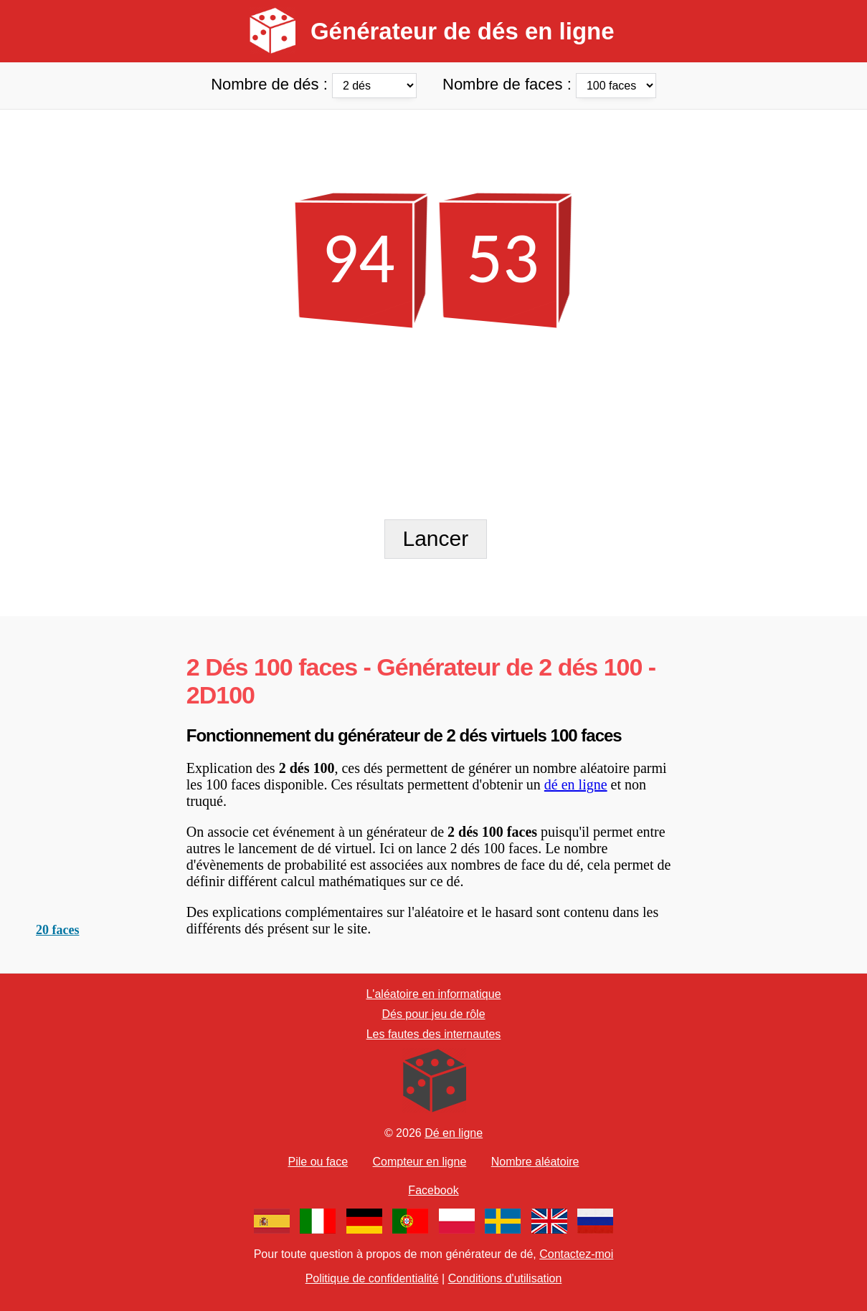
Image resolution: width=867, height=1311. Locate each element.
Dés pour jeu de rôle (433, 1014)
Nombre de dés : (316, 84)
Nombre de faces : (549, 84)
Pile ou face (318, 1162)
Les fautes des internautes (433, 1034)
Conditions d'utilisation (505, 1278)
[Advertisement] (433, 142)
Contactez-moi (576, 1254)
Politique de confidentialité (372, 1278)
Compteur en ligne (420, 1162)
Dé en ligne (454, 1133)
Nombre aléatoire (535, 1162)
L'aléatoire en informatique (433, 994)
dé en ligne (575, 784)
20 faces (57, 930)
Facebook (433, 1190)
